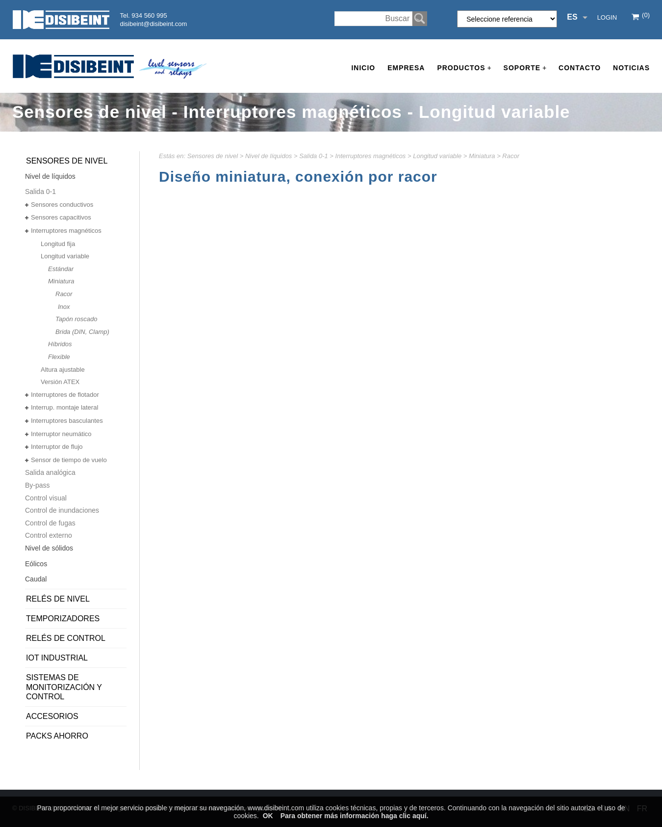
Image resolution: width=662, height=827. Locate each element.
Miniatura (482, 156)
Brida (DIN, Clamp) (82, 331)
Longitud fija (58, 244)
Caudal (36, 579)
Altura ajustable (63, 369)
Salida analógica (50, 472)
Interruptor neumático (61, 434)
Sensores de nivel (212, 156)
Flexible (59, 356)
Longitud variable (437, 156)
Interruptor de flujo (57, 446)
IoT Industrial (57, 658)
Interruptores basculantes (67, 420)
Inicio (363, 68)
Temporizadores (63, 618)
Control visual (46, 498)
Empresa (406, 68)
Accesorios (52, 716)
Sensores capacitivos (61, 217)
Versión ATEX (60, 382)
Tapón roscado (76, 319)
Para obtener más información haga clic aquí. (354, 816)
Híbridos (60, 344)
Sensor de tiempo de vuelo (69, 460)
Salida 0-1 (313, 156)
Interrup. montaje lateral (64, 407)
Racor (510, 156)
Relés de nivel (58, 599)
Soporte (525, 68)
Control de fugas (50, 523)
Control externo (48, 535)
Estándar (61, 269)
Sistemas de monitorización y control (64, 686)
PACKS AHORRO (57, 736)
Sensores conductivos (62, 204)
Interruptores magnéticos (370, 156)
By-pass (37, 485)
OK (268, 816)
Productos (464, 68)
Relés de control (65, 638)
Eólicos (36, 564)
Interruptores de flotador (65, 394)
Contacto (580, 68)
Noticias (631, 68)
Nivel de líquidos (268, 156)
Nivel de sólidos (49, 548)
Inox (64, 306)
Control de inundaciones (62, 510)
